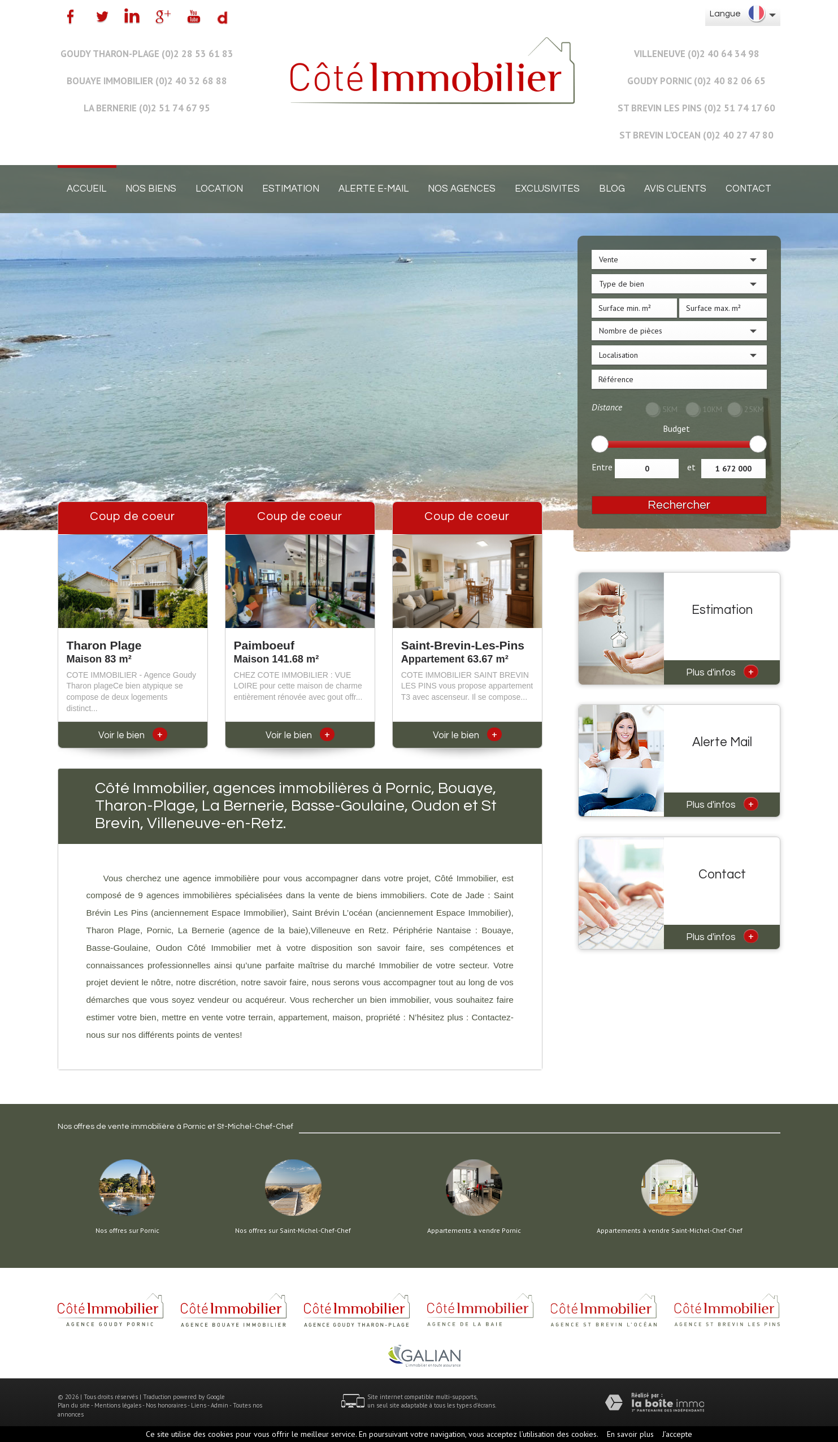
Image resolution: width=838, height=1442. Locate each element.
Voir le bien (132, 735)
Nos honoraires (166, 1405)
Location (219, 189)
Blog (612, 189)
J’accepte (677, 1434)
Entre (602, 467)
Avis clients (675, 189)
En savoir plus (630, 1434)
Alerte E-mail (373, 189)
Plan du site (74, 1405)
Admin (219, 1405)
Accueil (86, 189)
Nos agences (462, 189)
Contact (748, 189)
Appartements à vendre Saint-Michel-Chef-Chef (670, 1230)
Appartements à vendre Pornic (474, 1230)
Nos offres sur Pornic (127, 1230)
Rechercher (679, 505)
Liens (198, 1405)
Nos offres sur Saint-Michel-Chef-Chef (293, 1230)
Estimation (290, 189)
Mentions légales (117, 1405)
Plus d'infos (722, 671)
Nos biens (150, 189)
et (691, 467)
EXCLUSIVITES (547, 189)
